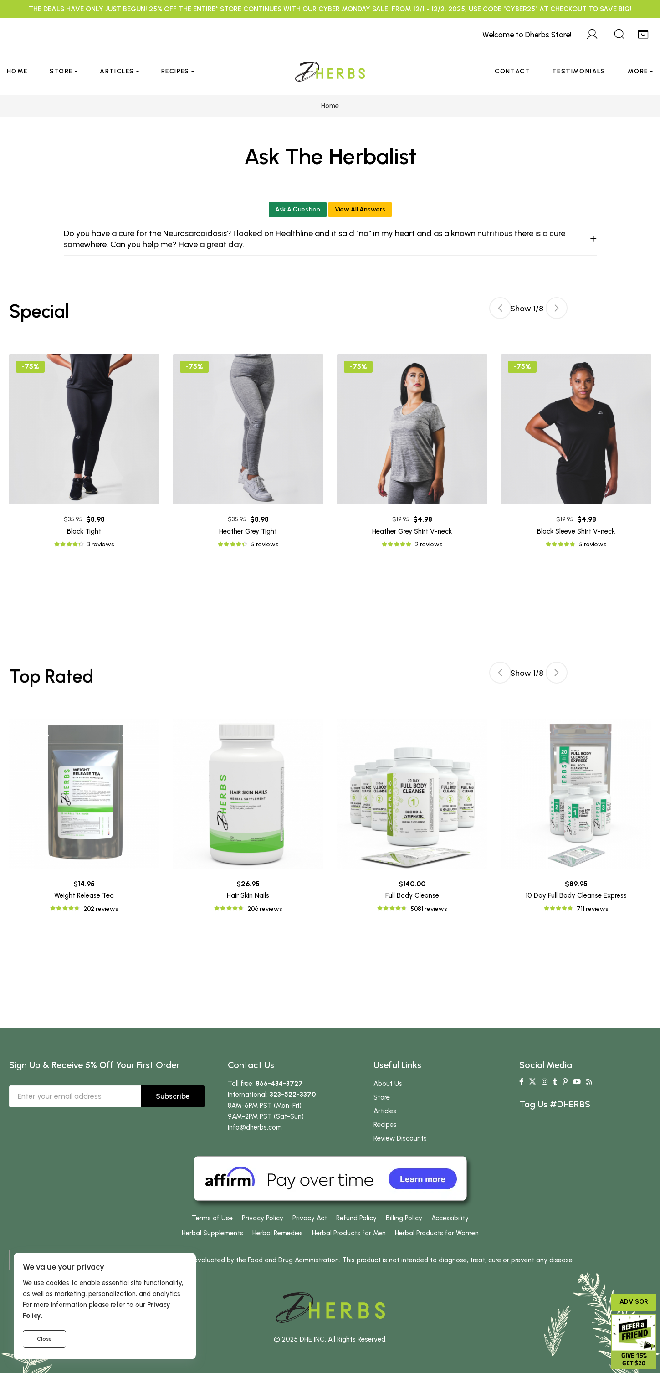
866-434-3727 (279, 1084)
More (638, 71)
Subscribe (173, 1096)
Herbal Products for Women (437, 1233)
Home (17, 71)
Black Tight (84, 531)
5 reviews (264, 544)
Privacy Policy (262, 1218)
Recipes (175, 71)
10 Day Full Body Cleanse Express (576, 895)
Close (44, 1339)
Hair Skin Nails (248, 895)
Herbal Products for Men (349, 1233)
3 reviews (100, 544)
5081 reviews (428, 909)
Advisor (633, 1302)
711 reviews (592, 909)
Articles (117, 71)
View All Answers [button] (360, 209)
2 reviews (428, 544)
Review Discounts (400, 1138)
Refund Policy (356, 1218)
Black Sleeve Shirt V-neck (576, 531)
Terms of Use (212, 1218)
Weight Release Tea (84, 895)
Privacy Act (309, 1218)
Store (61, 71)
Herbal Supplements (212, 1233)
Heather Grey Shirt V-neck (412, 531)
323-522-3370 (293, 1094)
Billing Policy (404, 1218)
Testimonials (579, 71)
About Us (387, 1084)
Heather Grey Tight (248, 531)
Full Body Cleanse (412, 895)
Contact (512, 71)
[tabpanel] (412, 452)
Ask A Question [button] (297, 209)
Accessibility (450, 1218)
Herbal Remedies (277, 1233)
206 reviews (264, 909)
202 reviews (100, 909)
